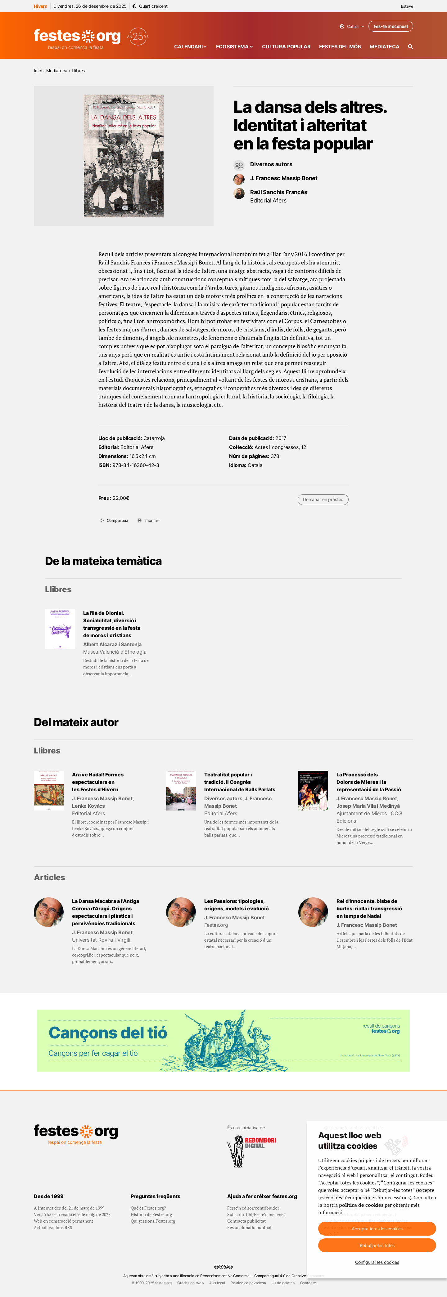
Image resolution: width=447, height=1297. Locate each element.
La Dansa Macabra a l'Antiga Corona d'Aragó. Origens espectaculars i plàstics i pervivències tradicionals (105, 912)
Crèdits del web (190, 1283)
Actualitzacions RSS (53, 1227)
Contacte (308, 1283)
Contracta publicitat (246, 1221)
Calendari (188, 46)
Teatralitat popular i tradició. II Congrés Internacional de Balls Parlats (239, 782)
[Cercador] (410, 46)
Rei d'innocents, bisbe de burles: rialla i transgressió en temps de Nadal (369, 908)
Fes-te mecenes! (391, 26)
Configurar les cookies (377, 1262)
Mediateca (385, 46)
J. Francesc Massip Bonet (284, 178)
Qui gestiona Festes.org (153, 1221)
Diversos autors (271, 164)
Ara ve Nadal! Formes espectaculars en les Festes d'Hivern (98, 782)
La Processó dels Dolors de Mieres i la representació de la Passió (368, 782)
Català (352, 26)
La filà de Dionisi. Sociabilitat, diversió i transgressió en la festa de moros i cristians (111, 624)
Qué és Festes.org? (148, 1208)
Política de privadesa (248, 1283)
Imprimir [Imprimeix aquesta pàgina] (151, 520)
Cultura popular (286, 46)
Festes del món (340, 46)
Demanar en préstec (323, 499)
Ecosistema (232, 46)
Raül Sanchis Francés (278, 192)
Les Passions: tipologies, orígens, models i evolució (236, 905)
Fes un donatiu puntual (249, 1227)
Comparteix (117, 520)
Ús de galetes (283, 1283)
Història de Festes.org (151, 1214)
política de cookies (361, 1205)
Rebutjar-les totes (377, 1245)
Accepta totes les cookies (377, 1228)
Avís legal (217, 1283)
